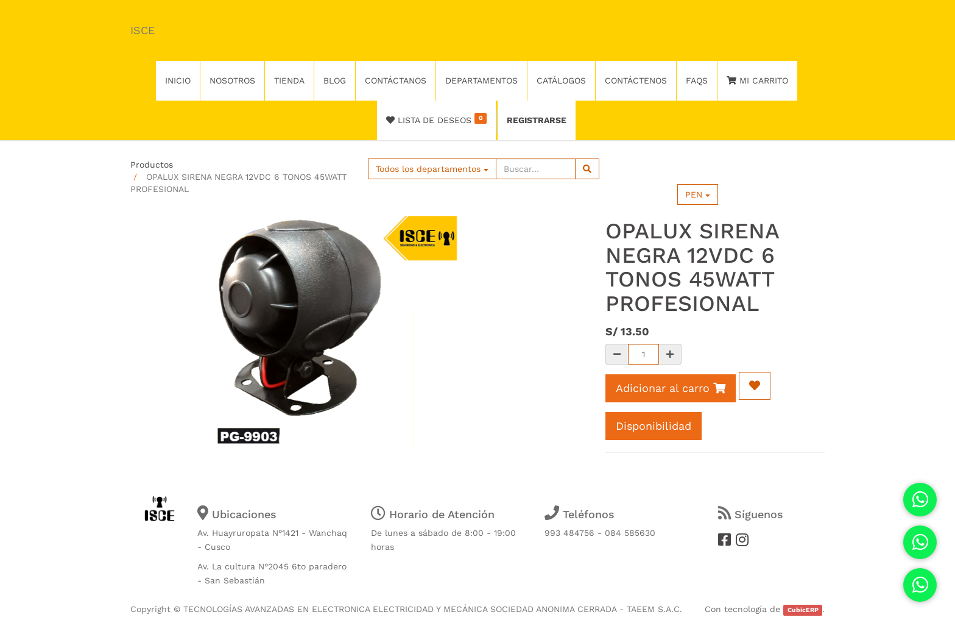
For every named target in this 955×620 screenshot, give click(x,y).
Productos (151, 164)
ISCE (142, 30)
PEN (697, 194)
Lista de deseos (436, 119)
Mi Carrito (757, 80)
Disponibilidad (653, 425)
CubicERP (803, 610)
